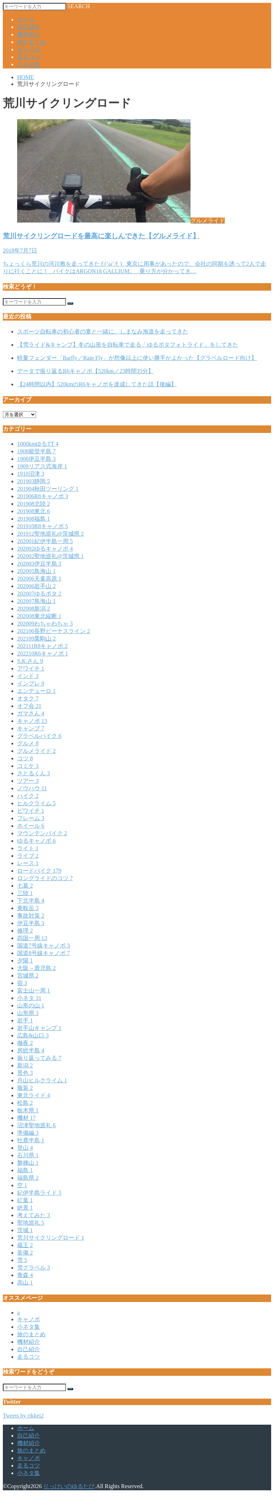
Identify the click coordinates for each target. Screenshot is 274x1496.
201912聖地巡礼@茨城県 (50, 534)
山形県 (28, 1013)
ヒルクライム (36, 803)
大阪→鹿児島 (36, 968)
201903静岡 (33, 481)
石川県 (28, 1155)
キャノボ (28, 49)
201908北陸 (33, 504)
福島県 (28, 1178)
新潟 (25, 1065)
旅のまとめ (31, 42)
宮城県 (28, 975)
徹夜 (25, 1043)
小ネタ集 (28, 64)
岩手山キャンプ (39, 1028)
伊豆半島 (30, 923)
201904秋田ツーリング (47, 489)
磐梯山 (28, 1163)
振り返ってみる (39, 1058)
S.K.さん (30, 661)
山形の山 (30, 1005)
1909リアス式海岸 (42, 466)
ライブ (28, 856)
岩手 (25, 1020)
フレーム (30, 818)
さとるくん (33, 773)
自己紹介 (28, 27)
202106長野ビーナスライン (53, 631)
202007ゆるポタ (39, 594)
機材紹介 (28, 34)
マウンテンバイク (42, 833)
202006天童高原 (39, 579)
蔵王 (25, 1245)
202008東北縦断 (39, 616)
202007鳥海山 (36, 601)
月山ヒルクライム (42, 1080)
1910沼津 (30, 474)
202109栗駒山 (36, 638)
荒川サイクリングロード (50, 1238)
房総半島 (30, 1050)
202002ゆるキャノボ (45, 549)
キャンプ (30, 728)
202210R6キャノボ (42, 653)
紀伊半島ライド (39, 1193)
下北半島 (30, 901)
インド (28, 676)
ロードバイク (39, 871)
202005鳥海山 (36, 571)
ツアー (28, 781)
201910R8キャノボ (42, 526)
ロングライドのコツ (45, 878)
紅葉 (25, 1200)
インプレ (30, 683)
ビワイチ (30, 811)
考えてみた (33, 1215)
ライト (28, 848)
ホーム (25, 19)
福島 (25, 1170)
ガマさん (30, 713)
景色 (25, 1073)
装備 (25, 1253)
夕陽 (25, 961)
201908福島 (33, 519)
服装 (25, 1088)
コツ (25, 758)
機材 (26, 1118)
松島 (25, 1103)
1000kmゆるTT (38, 444)
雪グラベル (33, 1268)
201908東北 (33, 511)
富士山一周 (33, 990)
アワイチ (30, 668)
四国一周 (32, 938)
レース (28, 863)
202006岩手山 (36, 586)
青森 (25, 1275)
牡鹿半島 (30, 1140)
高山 (25, 1283)
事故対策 (30, 916)
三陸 (25, 893)
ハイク (28, 796)
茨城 (25, 1230)
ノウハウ (32, 788)
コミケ (28, 766)
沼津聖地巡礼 (36, 1125)
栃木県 (28, 1110)
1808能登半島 (36, 451)
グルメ (28, 743)
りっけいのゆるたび (69, 1486)
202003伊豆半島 (39, 564)
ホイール (30, 826)
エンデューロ (36, 691)
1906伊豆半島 (36, 459)
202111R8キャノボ (42, 646)
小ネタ (29, 998)
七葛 (25, 886)
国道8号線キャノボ (43, 953)
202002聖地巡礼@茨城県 (50, 556)
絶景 (25, 1208)
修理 (25, 931)
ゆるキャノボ (36, 841)
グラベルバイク (39, 736)
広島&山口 (33, 1035)
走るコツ (28, 57)
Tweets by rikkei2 (23, 1416)
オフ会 (29, 706)
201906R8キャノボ (42, 496)
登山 (25, 1148)
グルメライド (36, 751)
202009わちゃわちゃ (45, 624)
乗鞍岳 (28, 908)
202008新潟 (33, 609)
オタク (28, 698)
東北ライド (33, 1095)
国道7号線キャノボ (43, 946)
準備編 (28, 1133)
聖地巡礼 (30, 1223)
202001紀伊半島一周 (45, 541)
